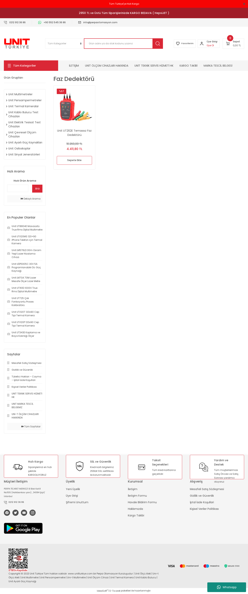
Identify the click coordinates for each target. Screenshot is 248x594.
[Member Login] (200, 43)
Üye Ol (209, 45)
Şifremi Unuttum (77, 502)
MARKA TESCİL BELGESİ (218, 66)
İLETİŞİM (74, 66)
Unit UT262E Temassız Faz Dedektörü (74, 133)
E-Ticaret (115, 591)
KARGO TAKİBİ (188, 66)
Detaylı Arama (30, 198)
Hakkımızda (135, 509)
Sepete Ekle (74, 160)
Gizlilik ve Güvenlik (202, 496)
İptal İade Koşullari (202, 502)
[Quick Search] (17, 188)
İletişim (132, 489)
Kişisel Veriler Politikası (204, 509)
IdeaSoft (102, 591)
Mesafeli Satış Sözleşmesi (207, 489)
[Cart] (233, 43)
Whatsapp (227, 587)
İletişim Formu (137, 496)
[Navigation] (31, 65)
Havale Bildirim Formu (142, 502)
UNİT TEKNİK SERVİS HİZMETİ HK (153, 66)
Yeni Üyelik (73, 489)
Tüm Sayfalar (30, 426)
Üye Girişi (72, 496)
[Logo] (17, 43)
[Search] (120, 43)
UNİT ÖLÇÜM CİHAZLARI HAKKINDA (106, 66)
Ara (37, 188)
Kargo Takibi (136, 515)
